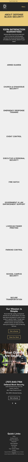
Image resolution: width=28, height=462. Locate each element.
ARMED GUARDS (14, 65)
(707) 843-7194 (14, 1)
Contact (14, 450)
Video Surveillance (14, 440)
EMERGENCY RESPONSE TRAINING (14, 111)
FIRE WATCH (14, 182)
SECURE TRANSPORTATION (14, 298)
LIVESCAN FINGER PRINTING (14, 227)
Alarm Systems (14, 443)
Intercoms (14, 441)
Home (14, 436)
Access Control (14, 438)
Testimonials (14, 445)
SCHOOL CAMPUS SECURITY (14, 275)
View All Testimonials (14, 361)
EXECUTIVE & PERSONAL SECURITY (14, 159)
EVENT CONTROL (14, 136)
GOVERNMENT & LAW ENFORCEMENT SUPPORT (14, 203)
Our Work (14, 447)
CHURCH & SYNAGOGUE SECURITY (14, 88)
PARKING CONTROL (14, 250)
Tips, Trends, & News (14, 448)
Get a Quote (14, 331)
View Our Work (14, 337)
